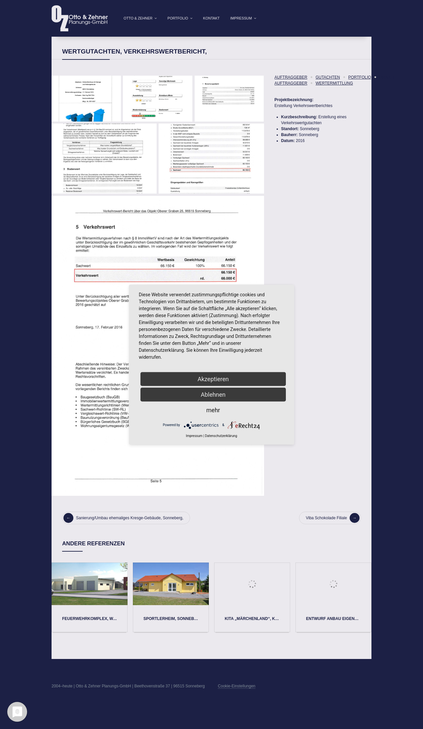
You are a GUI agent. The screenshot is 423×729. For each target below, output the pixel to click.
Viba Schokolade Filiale (333, 528)
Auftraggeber (291, 88)
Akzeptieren (213, 378)
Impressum (241, 18)
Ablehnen (213, 394)
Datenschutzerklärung (221, 435)
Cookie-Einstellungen (236, 696)
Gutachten (328, 88)
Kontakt (211, 18)
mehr (213, 409)
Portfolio (178, 18)
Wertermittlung (334, 93)
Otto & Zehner (138, 18)
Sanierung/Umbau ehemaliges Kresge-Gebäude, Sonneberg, (123, 528)
